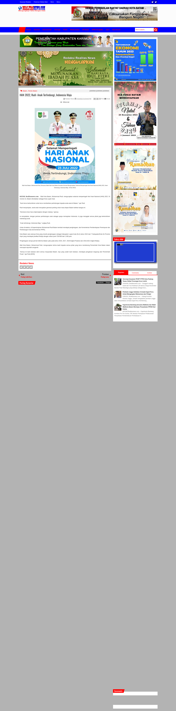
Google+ (27, 267)
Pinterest (31, 267)
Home (22, 29)
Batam (25, 91)
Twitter (152, 2)
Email (107, 99)
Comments (135, 273)
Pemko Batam (32, 91)
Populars (121, 272)
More (52, 2)
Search (156, 30)
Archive (149, 273)
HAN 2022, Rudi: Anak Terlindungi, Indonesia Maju (46, 95)
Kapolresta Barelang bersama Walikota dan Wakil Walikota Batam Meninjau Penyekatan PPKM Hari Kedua (139, 307)
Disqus (108, 282)
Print (101, 99)
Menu (58, 2)
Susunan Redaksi (25, 2)
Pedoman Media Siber (41, 2)
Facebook (155, 2)
